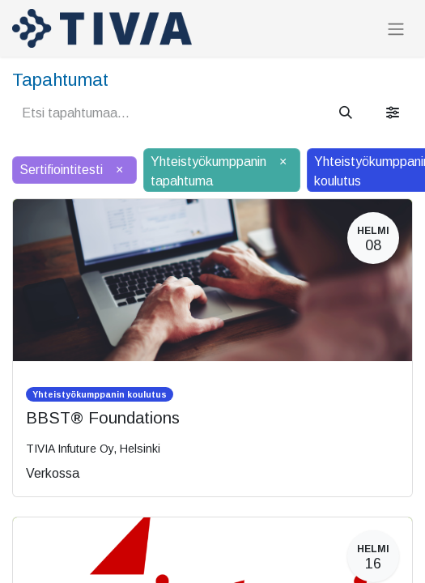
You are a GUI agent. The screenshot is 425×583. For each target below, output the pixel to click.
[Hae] (345, 113)
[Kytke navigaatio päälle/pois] (396, 28)
